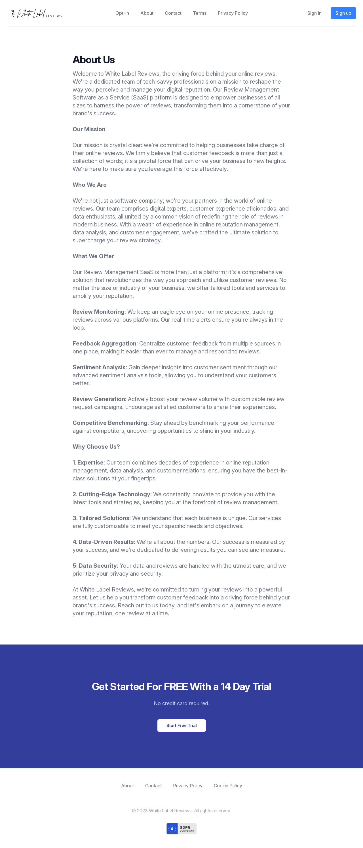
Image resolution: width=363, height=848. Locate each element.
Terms (199, 13)
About (146, 13)
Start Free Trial (181, 725)
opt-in (122, 13)
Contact (173, 13)
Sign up (343, 13)
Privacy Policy (233, 13)
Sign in (314, 13)
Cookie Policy (228, 785)
